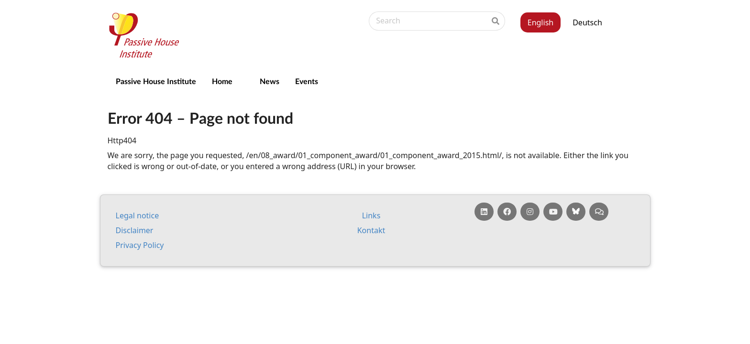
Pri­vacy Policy (140, 245)
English (540, 22)
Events (306, 81)
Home (222, 81)
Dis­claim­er (135, 230)
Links (371, 215)
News (269, 81)
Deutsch (587, 22)
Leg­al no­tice (137, 215)
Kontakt (371, 230)
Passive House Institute (156, 81)
